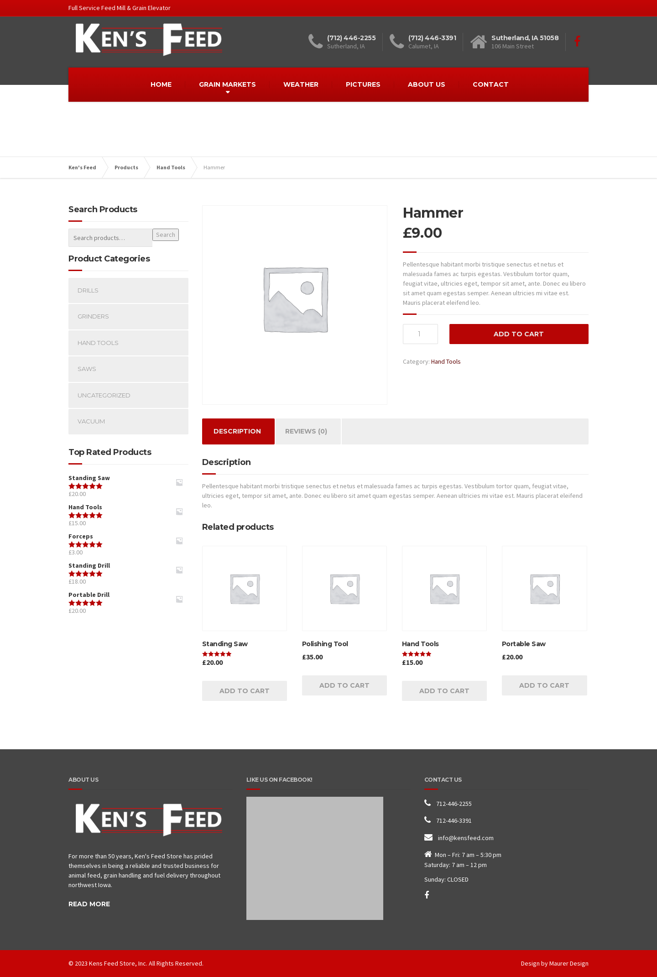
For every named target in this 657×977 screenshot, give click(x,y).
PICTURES (363, 84)
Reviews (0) (306, 431)
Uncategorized (104, 395)
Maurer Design (569, 963)
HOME (161, 84)
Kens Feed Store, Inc (117, 963)
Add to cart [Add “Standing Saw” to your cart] (244, 691)
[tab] (237, 431)
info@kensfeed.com (466, 838)
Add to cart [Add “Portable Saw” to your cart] (544, 685)
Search (165, 234)
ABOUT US (426, 84)
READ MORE (89, 904)
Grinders (93, 316)
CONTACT (491, 84)
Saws (87, 368)
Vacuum (91, 421)
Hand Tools (446, 361)
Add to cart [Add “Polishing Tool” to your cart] (344, 685)
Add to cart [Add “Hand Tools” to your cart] (444, 691)
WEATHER (300, 84)
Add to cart (519, 334)
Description (237, 431)
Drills (88, 290)
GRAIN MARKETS (227, 84)
